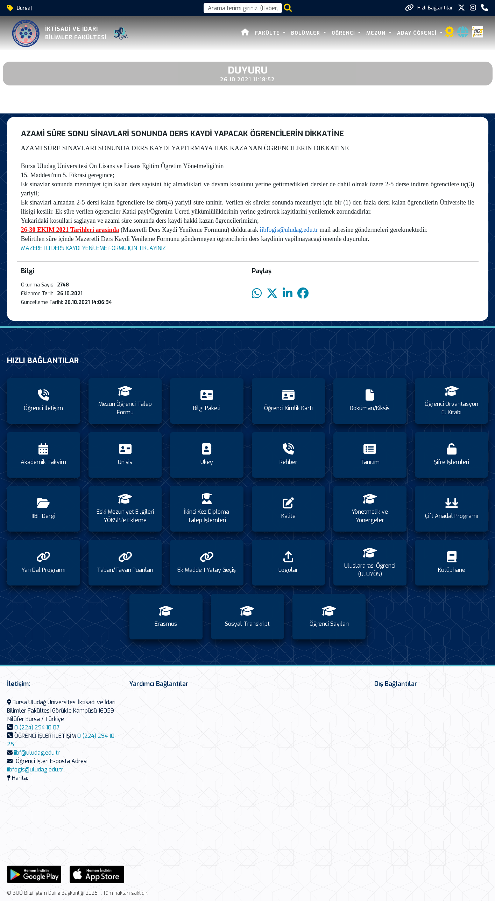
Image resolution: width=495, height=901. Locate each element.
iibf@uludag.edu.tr (37, 752)
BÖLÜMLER (307, 33)
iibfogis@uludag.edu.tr (289, 229)
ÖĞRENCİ (345, 33)
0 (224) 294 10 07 (36, 727)
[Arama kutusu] (243, 8)
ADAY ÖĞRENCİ (418, 33)
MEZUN (377, 33)
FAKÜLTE (269, 33)
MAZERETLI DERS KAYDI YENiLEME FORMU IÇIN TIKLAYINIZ (93, 248)
